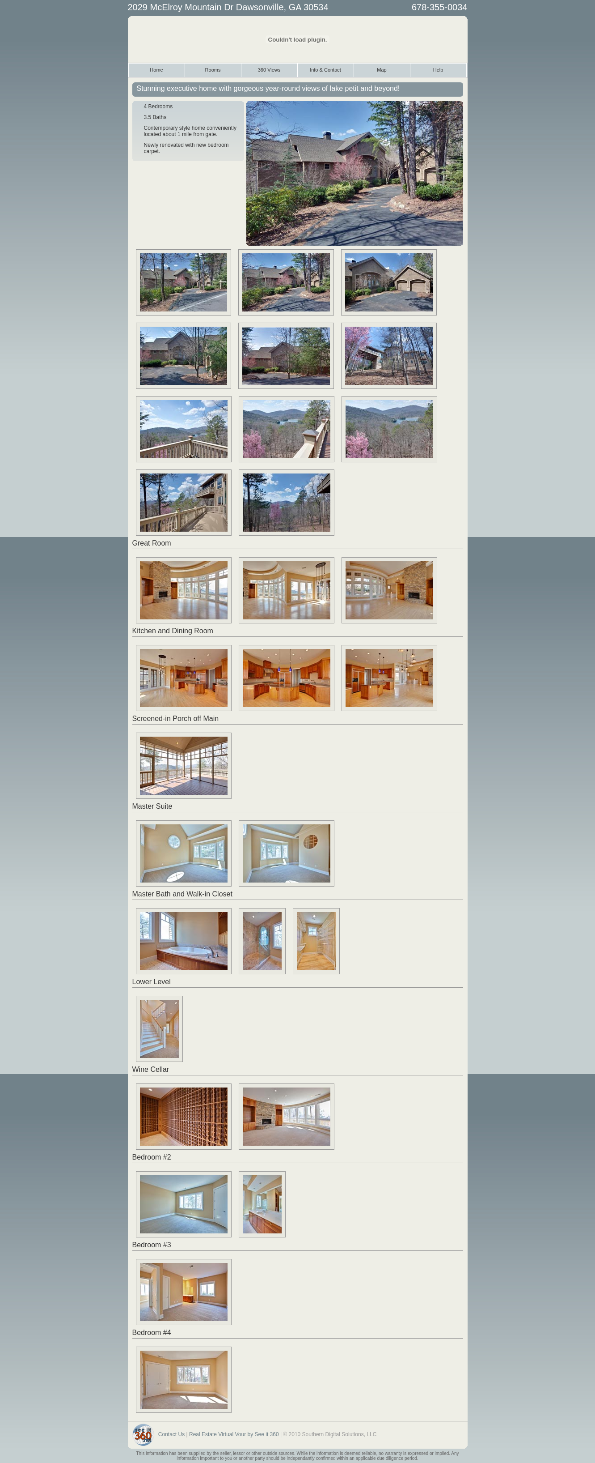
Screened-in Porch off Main (175, 718)
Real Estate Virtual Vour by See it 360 (234, 1434)
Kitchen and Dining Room (172, 631)
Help (438, 70)
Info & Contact (325, 70)
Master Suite (152, 806)
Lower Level (151, 981)
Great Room (151, 543)
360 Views (269, 70)
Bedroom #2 (151, 1157)
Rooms (213, 70)
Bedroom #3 (151, 1245)
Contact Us (171, 1434)
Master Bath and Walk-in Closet (182, 894)
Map (381, 70)
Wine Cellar (150, 1069)
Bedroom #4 (151, 1332)
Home (156, 70)
